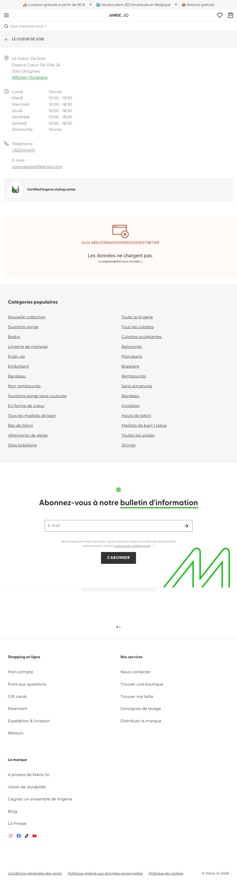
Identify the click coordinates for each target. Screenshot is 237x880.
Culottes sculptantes (141, 337)
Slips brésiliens (22, 445)
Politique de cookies (166, 873)
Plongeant (131, 356)
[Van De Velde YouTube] (34, 837)
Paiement (17, 709)
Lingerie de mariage (28, 347)
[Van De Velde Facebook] (19, 837)
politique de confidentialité (132, 546)
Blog (12, 811)
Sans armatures (136, 386)
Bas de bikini (20, 425)
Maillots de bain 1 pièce (144, 425)
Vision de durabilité (27, 787)
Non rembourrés (24, 386)
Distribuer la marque (140, 721)
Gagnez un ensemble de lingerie (40, 799)
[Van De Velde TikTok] (27, 837)
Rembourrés (133, 376)
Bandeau (17, 376)
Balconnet (131, 347)
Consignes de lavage (140, 709)
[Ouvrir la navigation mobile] (6, 15)
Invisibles (130, 406)
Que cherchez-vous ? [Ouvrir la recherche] (25, 26)
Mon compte (20, 672)
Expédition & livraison (29, 721)
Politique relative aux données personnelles (105, 873)
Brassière (130, 366)
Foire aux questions (27, 684)
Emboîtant (18, 366)
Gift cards (17, 696)
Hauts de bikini (136, 416)
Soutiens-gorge (23, 327)
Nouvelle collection (26, 317)
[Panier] (230, 15)
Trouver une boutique (141, 684)
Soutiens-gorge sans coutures (37, 396)
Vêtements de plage (28, 435)
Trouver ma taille (136, 696)
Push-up (16, 356)
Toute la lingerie (137, 317)
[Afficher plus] (153, 546)
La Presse (17, 823)
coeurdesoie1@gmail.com (37, 167)
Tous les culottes (137, 327)
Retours (15, 733)
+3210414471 (23, 150)
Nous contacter (135, 672)
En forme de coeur (26, 406)
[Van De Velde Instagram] (11, 837)
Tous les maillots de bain (32, 416)
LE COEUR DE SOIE (24, 39)
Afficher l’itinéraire (30, 77)
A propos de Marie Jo (28, 775)
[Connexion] (219, 15)
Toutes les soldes (137, 435)
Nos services (131, 657)
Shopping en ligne (24, 657)
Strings (128, 445)
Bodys (14, 337)
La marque (17, 760)
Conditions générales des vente (35, 873)
